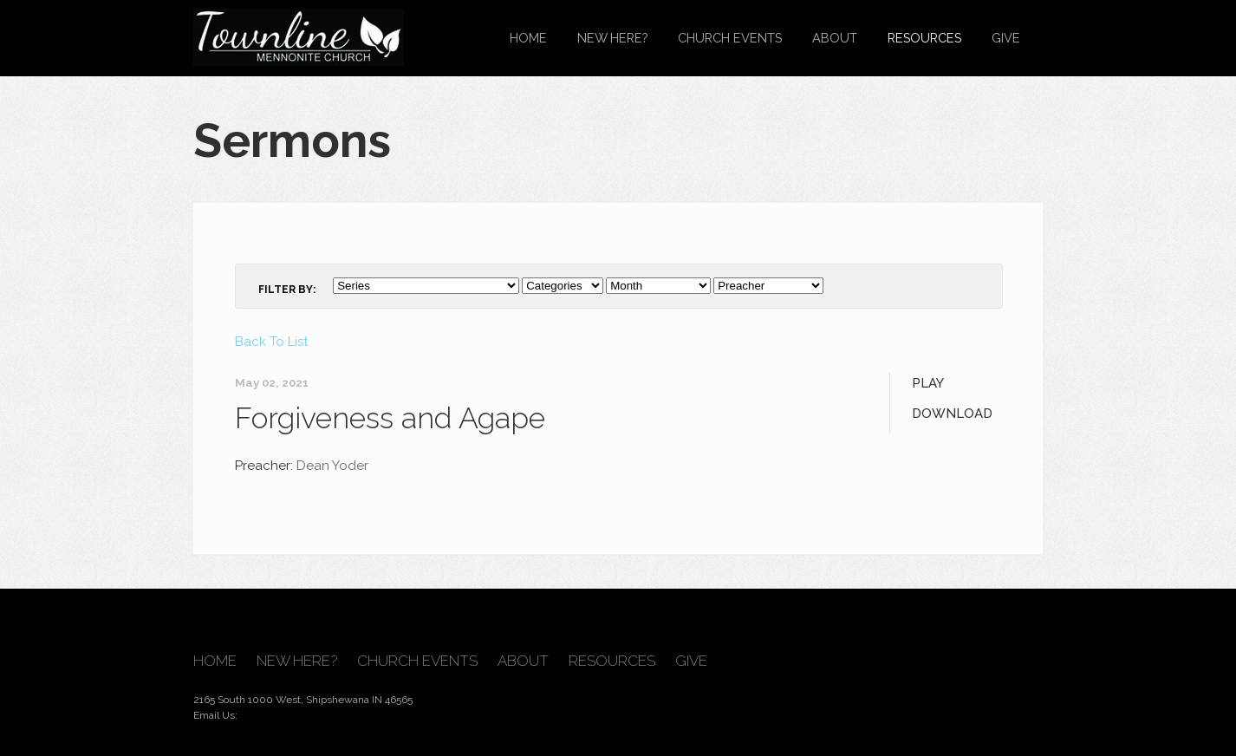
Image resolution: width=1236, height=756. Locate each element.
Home (528, 37)
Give (1006, 37)
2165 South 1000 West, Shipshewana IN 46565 (303, 700)
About (834, 37)
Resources (924, 37)
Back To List (271, 341)
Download (952, 413)
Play (928, 383)
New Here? (612, 37)
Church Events (730, 37)
